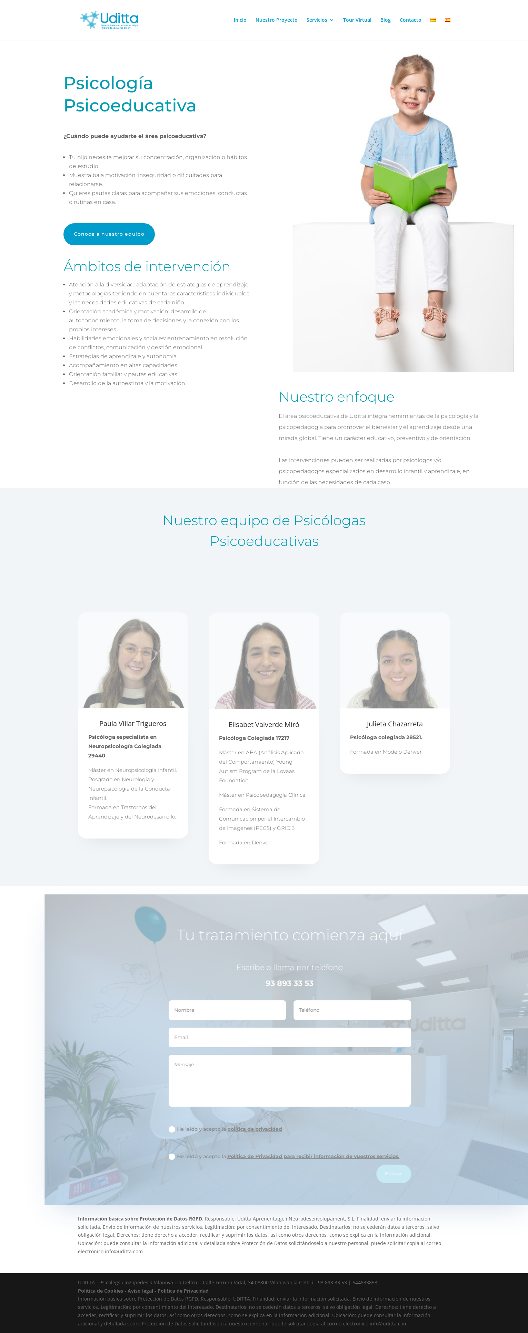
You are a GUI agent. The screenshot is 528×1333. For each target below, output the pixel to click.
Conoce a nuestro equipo (109, 234)
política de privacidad (276, 1129)
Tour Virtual (357, 20)
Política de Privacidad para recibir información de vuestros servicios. (335, 1156)
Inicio (240, 20)
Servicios (317, 20)
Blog (385, 20)
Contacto (410, 20)
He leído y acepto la (246, 1129)
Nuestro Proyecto (277, 20)
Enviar (415, 1173)
